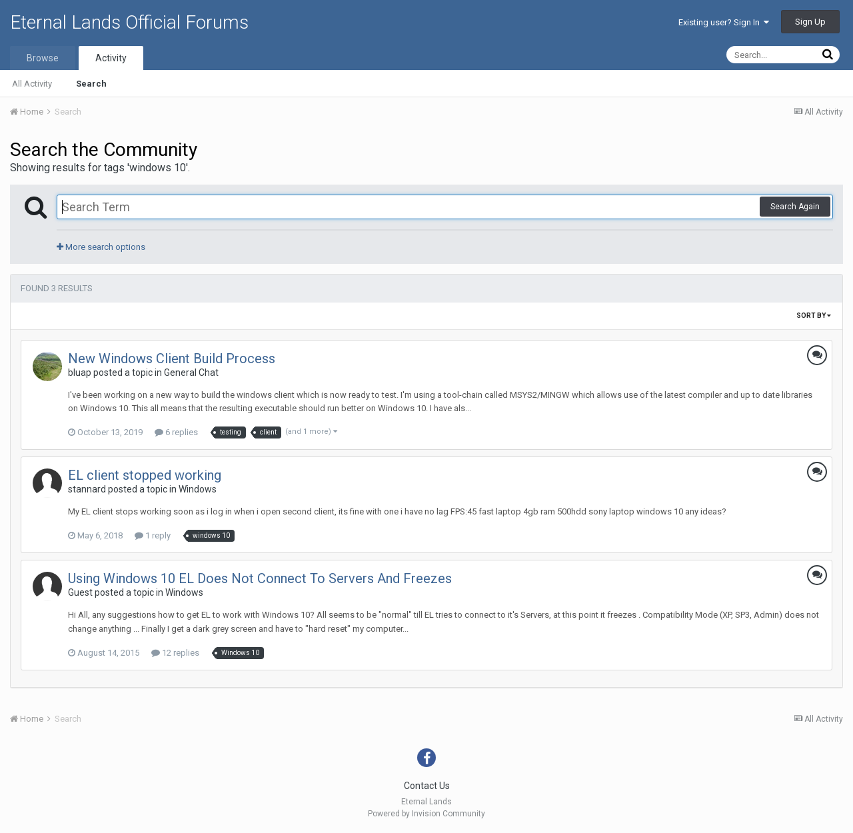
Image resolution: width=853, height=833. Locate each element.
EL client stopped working (144, 475)
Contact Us (427, 785)
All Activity (32, 84)
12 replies (175, 653)
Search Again (795, 206)
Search (91, 84)
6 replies (176, 432)
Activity (111, 58)
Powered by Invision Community (426, 813)
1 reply (153, 535)
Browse (43, 58)
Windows (198, 489)
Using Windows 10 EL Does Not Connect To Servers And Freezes (260, 578)
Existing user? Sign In (723, 22)
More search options (101, 247)
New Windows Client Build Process (171, 359)
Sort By (813, 315)
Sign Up (810, 22)
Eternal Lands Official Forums (129, 22)
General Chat (191, 372)
